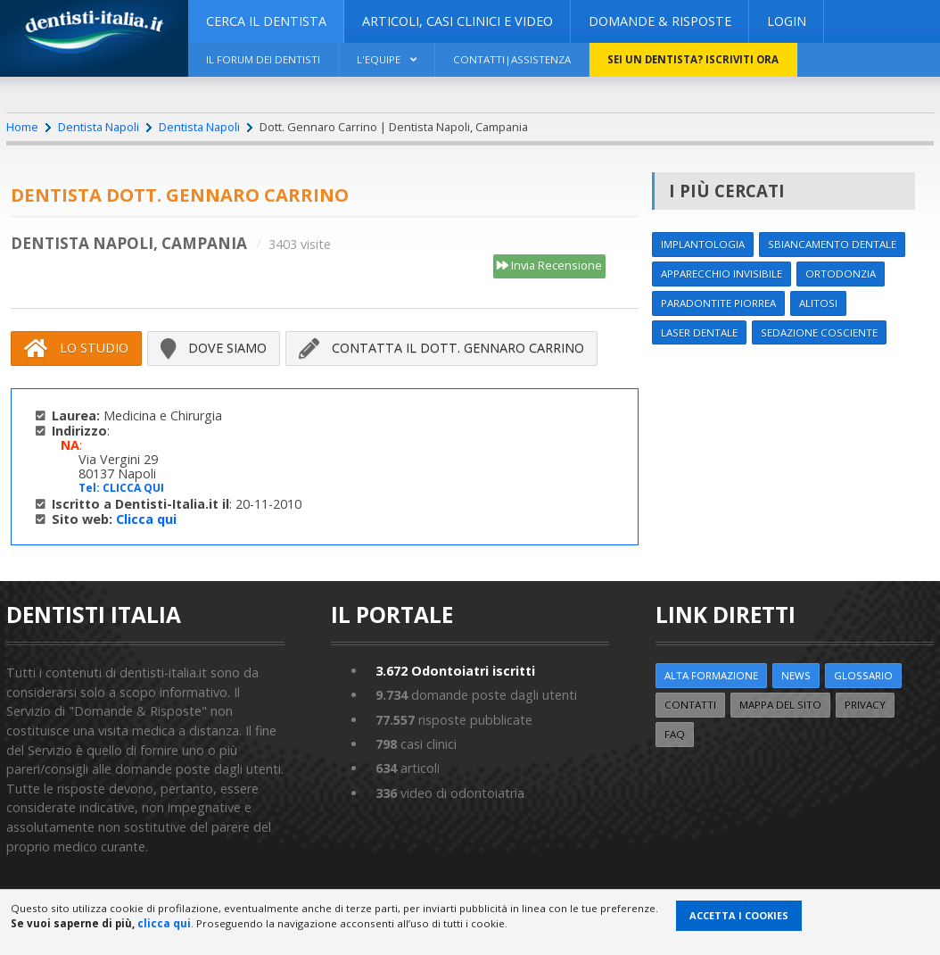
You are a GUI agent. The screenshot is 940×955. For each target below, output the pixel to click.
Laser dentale (699, 332)
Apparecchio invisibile (721, 273)
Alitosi (818, 303)
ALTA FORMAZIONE (711, 675)
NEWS (796, 675)
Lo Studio (76, 348)
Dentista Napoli (98, 127)
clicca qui (164, 923)
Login (786, 20)
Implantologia (703, 244)
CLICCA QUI (133, 487)
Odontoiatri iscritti (455, 670)
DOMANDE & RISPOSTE (660, 20)
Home (22, 127)
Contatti (690, 704)
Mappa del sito (780, 704)
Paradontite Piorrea (718, 303)
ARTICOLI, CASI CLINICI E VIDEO (457, 20)
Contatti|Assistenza (512, 59)
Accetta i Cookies (738, 915)
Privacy (865, 704)
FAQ (674, 734)
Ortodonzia (840, 273)
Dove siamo (214, 348)
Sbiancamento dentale (832, 244)
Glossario (863, 675)
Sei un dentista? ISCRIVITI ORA (693, 59)
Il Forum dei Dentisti (263, 59)
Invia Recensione (549, 266)
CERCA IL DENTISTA (266, 20)
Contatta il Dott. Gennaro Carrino (441, 348)
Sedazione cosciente (819, 332)
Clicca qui (146, 519)
